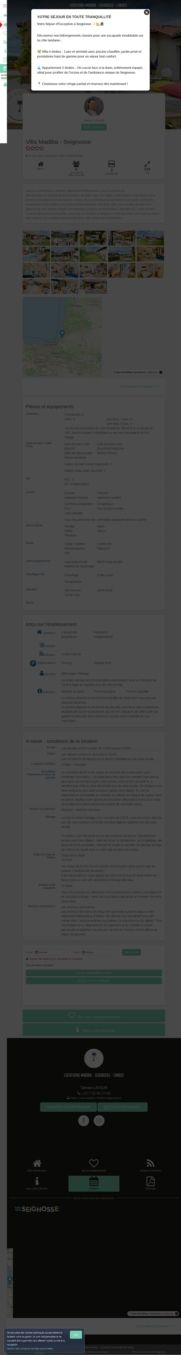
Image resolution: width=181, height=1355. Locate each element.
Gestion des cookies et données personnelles (30, 1348)
